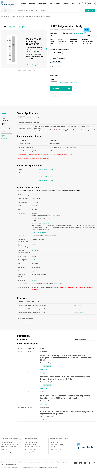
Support (50, 3)
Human (19, 343)
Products (23, 3)
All (10, 27)
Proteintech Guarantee (56, 96)
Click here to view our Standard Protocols (29, 322)
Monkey (32, 343)
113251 (34, 260)
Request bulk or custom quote (68, 82)
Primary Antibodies (19, 16)
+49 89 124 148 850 (55, 450)
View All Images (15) (33, 65)
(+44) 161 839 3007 (30, 450)
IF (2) (35, 339)
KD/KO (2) (25, 339)
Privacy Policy (13, 462)
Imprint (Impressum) (62, 462)
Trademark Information (49, 462)
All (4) (19, 339)
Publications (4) (5, 128)
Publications (67, 33)
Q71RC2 (34, 280)
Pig (37, 343)
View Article (43, 369)
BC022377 (46, 223)
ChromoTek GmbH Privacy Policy (10, 467)
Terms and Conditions (34, 462)
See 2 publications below (46, 169)
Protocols (3, 131)
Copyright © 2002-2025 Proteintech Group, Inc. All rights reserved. (39, 467)
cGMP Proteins (42, 3)
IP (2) (39, 339)
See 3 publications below (46, 173)
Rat (28, 343)
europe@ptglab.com (31, 452)
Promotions (66, 3)
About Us (74, 3)
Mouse (24, 343)
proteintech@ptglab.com (8, 452)
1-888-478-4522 (5, 450)
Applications (32, 3)
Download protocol (79, 305)
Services (58, 3)
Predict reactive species (39, 232)
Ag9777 (38, 213)
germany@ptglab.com (56, 452)
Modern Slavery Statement (8, 464)
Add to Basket (55, 88)
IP (19, 27)
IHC (24, 27)
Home (3, 16)
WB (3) (31, 339)
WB (14, 27)
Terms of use (22, 462)
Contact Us (4, 462)
